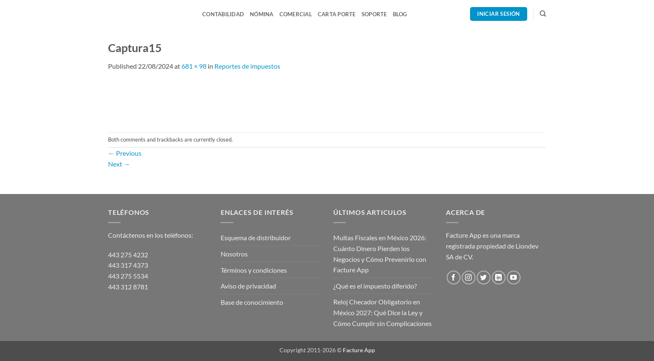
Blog (400, 14)
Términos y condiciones (254, 270)
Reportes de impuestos (247, 66)
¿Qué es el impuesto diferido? (375, 286)
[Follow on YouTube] (514, 277)
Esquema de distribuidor (256, 237)
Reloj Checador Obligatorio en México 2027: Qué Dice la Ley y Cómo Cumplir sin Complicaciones (382, 312)
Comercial (295, 14)
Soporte (374, 14)
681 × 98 (193, 66)
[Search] (543, 14)
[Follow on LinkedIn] (499, 277)
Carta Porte (337, 14)
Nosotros (234, 254)
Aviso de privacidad (248, 286)
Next (119, 164)
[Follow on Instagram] (468, 277)
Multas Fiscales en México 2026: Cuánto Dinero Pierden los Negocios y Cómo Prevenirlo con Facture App (379, 254)
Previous (124, 153)
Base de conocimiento (252, 302)
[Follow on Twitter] (483, 277)
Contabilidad (223, 14)
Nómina (262, 14)
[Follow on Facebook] (453, 277)
